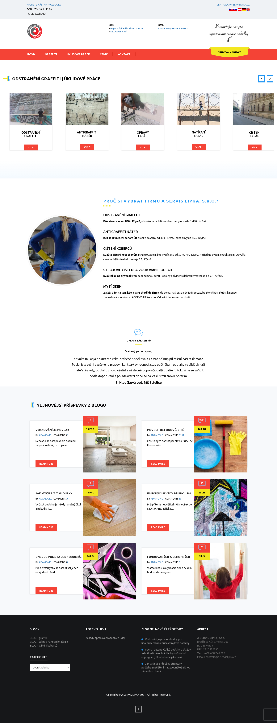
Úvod (31, 54)
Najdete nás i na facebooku (44, 4)
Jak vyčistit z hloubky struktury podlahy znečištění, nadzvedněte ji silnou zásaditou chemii (165, 667)
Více (31, 147)
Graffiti (51, 54)
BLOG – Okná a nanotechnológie (49, 641)
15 (180, 498)
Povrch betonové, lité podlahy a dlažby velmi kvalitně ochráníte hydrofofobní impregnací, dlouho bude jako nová (166, 653)
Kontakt (124, 54)
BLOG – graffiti (38, 637)
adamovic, (45, 435)
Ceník (104, 54)
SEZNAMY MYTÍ (118, 31)
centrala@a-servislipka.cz (233, 4)
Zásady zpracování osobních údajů (106, 637)
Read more (46, 464)
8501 (181, 435)
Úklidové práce (78, 54)
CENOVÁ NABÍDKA (229, 52)
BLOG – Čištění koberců (43, 645)
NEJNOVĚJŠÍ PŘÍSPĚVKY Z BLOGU (128, 28)
